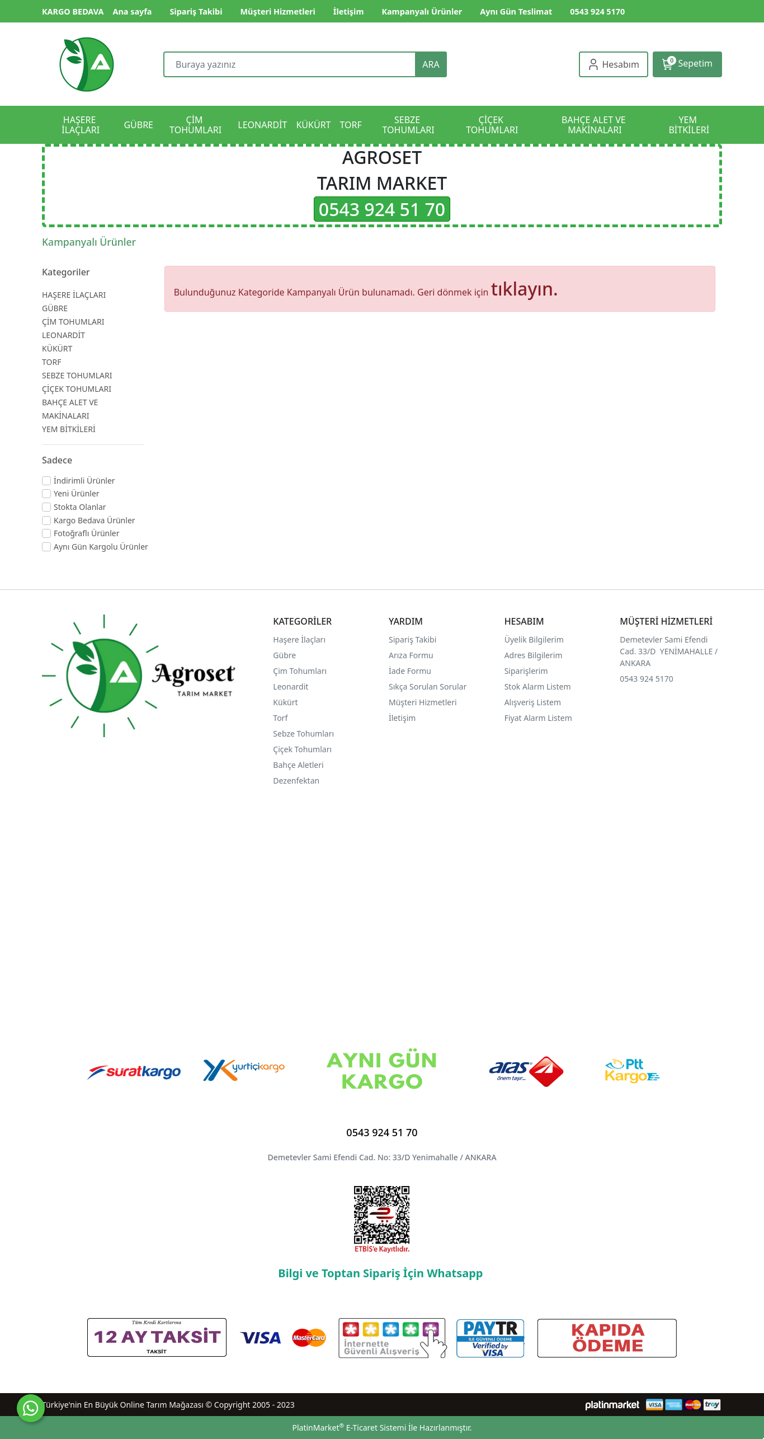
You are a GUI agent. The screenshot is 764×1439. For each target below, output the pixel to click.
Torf (280, 718)
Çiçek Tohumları (303, 749)
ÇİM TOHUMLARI (73, 321)
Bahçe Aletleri (298, 765)
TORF (51, 362)
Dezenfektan (296, 780)
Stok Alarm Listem (537, 686)
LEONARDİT (63, 335)
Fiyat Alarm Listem (538, 718)
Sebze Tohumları (304, 733)
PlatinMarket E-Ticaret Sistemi (349, 1427)
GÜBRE (55, 308)
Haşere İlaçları (299, 639)
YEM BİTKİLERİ (69, 429)
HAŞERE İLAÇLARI (74, 294)
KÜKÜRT (57, 348)
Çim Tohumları (300, 670)
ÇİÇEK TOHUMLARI (76, 388)
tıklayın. (524, 288)
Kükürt (285, 702)
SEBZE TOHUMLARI (77, 375)
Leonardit (290, 686)
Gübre (284, 655)
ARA (430, 64)
